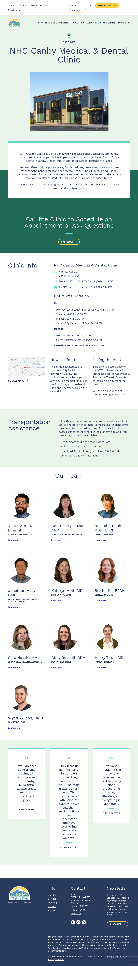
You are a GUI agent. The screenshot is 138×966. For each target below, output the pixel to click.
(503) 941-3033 (78, 909)
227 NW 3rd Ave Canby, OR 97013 (69, 274)
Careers (12, 5)
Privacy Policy (121, 956)
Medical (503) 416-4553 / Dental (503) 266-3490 (86, 287)
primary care (55, 167)
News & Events (107, 23)
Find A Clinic (78, 23)
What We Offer (61, 23)
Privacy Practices (56, 959)
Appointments (105, 5)
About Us (92, 23)
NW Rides (92, 455)
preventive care (94, 167)
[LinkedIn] (73, 922)
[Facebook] (83, 922)
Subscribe (115, 924)
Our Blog (52, 902)
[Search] (80, 5)
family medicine (74, 167)
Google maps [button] (16, 381)
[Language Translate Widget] (18, 10)
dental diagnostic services (63, 174)
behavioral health (48, 171)
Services (52, 898)
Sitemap (109, 956)
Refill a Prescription (40, 5)
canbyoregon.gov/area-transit (111, 394)
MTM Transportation (89, 446)
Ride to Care (103, 442)
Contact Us (76, 913)
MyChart (23, 5)
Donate (76, 10)
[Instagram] (78, 922)
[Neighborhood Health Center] (14, 22)
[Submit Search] (90, 5)
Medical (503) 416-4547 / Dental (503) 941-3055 (86, 281)
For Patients (43, 23)
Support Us (124, 23)
